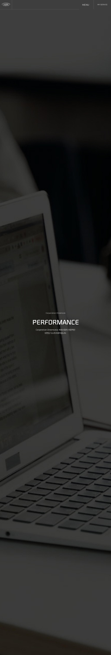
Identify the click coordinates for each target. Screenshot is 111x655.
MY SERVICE (102, 5)
